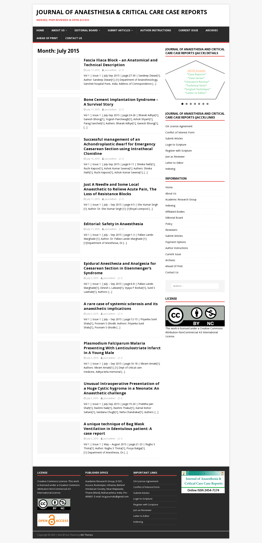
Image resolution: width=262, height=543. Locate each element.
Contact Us (73, 38)
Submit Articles (119, 30)
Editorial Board (86, 30)
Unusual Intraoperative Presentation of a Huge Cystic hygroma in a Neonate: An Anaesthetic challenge (121, 388)
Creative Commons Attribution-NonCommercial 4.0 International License (194, 332)
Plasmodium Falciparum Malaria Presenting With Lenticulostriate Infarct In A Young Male (122, 348)
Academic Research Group (180, 199)
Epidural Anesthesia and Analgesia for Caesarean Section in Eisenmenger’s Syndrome (120, 268)
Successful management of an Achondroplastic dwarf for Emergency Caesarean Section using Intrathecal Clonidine (119, 146)
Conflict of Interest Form (179, 132)
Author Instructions (155, 30)
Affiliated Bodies (175, 211)
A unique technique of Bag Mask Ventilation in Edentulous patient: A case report (118, 428)
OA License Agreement (178, 126)
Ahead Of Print (47, 38)
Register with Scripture (178, 150)
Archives (212, 30)
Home (40, 30)
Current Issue (188, 30)
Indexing (170, 168)
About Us (58, 30)
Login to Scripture (175, 144)
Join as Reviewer (175, 156)
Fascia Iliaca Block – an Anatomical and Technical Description (121, 62)
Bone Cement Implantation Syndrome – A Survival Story (121, 102)
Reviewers (171, 230)
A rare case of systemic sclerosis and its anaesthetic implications (121, 306)
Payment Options (175, 242)
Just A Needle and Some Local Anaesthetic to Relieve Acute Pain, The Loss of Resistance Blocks (120, 189)
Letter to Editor (174, 162)
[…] (154, 83)
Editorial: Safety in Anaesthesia (113, 223)
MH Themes (87, 534)
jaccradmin (111, 70)
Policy (168, 224)
